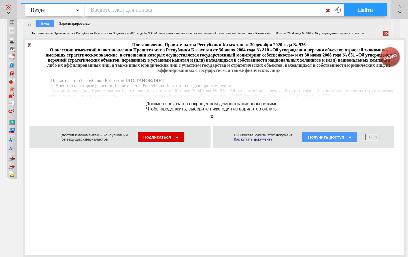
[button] (8, 9)
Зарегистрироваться (75, 24)
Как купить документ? (253, 139)
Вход (45, 24)
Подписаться (160, 137)
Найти (365, 10)
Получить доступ (329, 137)
